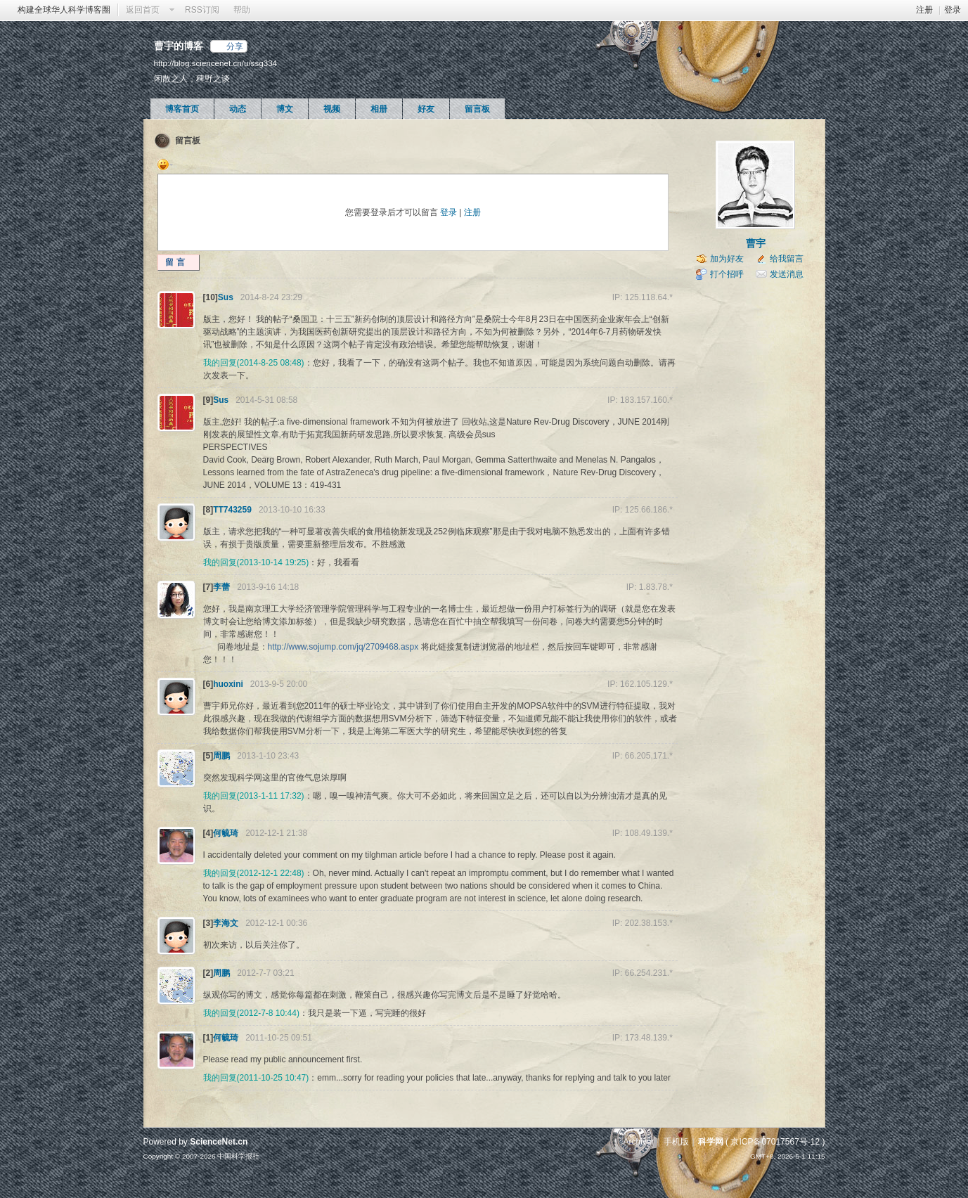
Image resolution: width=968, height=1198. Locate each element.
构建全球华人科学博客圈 (64, 10)
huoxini (228, 684)
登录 (952, 10)
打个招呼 (727, 274)
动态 (237, 109)
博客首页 (182, 109)
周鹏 (221, 756)
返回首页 (143, 10)
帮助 (241, 10)
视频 (331, 109)
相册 (378, 109)
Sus (225, 297)
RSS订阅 (202, 10)
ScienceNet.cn (218, 1142)
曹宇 (756, 243)
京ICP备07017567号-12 (775, 1142)
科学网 (710, 1142)
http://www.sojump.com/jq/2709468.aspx (343, 647)
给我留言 (787, 259)
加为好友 (727, 259)
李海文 (225, 923)
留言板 (477, 109)
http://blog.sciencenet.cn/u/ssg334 (216, 62)
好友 (426, 109)
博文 (284, 109)
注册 (924, 10)
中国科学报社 (238, 1156)
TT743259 (232, 510)
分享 (234, 46)
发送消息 (787, 274)
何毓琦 (225, 833)
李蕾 (221, 587)
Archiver (638, 1142)
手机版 (676, 1142)
